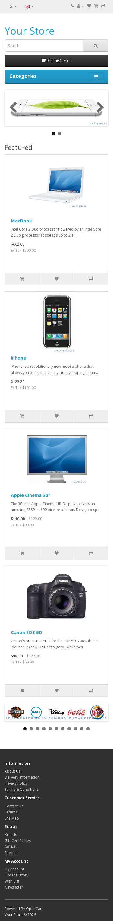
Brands (11, 834)
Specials (11, 852)
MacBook (21, 221)
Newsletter (14, 887)
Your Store (30, 31)
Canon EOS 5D (26, 632)
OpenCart (34, 908)
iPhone (18, 358)
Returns (11, 812)
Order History (16, 875)
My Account (14, 869)
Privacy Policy (16, 783)
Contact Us (14, 806)
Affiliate (11, 846)
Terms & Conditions (22, 789)
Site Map (12, 818)
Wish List (12, 881)
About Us (12, 771)
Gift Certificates (18, 840)
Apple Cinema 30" (30, 495)
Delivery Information (22, 777)
